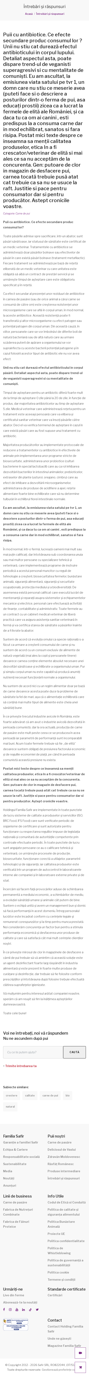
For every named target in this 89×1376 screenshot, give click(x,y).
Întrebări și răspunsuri (50, 13)
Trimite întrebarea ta (21, 1066)
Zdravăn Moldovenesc (64, 1156)
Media (7, 1171)
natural (10, 1106)
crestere (11, 1095)
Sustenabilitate (14, 1164)
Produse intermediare (64, 1171)
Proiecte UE (56, 1234)
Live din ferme (13, 1295)
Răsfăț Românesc (61, 1164)
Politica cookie (58, 1272)
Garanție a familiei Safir (20, 1142)
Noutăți (8, 1178)
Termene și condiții (61, 1279)
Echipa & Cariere (15, 1149)
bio (68, 1095)
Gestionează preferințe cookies (62, 1369)
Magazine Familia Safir (64, 1345)
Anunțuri (9, 1185)
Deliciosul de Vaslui (62, 1149)
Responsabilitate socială (21, 1156)
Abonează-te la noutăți (20, 1302)
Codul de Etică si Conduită (67, 1202)
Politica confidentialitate (66, 1241)
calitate (30, 1095)
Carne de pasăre (60, 1142)
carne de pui (50, 1095)
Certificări (55, 1295)
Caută (74, 1052)
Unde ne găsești (59, 1338)
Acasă (29, 13)
